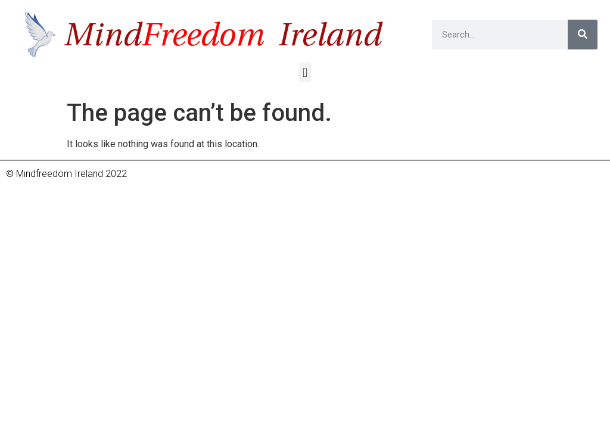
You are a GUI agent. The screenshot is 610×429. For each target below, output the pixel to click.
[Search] (582, 34)
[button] (304, 72)
